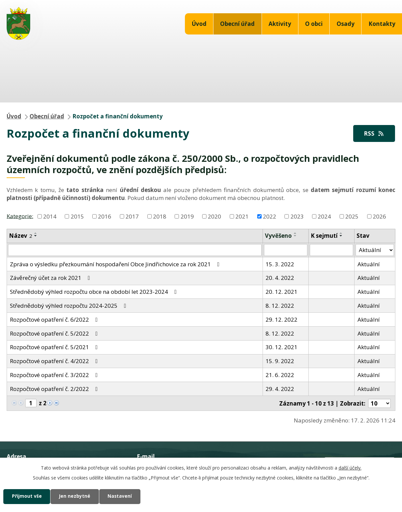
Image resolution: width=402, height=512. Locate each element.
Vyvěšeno (278, 236)
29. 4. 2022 (280, 389)
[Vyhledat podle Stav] (375, 250)
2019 (187, 217)
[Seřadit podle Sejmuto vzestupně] (341, 233)
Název (20, 236)
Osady (346, 24)
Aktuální (369, 264)
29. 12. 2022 (281, 320)
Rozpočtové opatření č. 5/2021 (55, 347)
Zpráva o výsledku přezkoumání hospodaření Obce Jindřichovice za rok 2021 (116, 264)
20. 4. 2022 (280, 278)
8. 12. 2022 (280, 306)
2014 (49, 217)
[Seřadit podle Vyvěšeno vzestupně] (295, 233)
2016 (104, 217)
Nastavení (124, 496)
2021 (242, 217)
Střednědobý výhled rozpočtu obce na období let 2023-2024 (94, 292)
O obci (314, 24)
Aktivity (280, 24)
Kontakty (381, 24)
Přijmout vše (27, 496)
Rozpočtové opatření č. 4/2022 (55, 361)
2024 (324, 217)
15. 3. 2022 (280, 264)
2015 (77, 217)
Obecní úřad (237, 24)
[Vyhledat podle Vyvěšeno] (285, 250)
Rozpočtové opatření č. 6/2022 (55, 320)
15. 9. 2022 (280, 361)
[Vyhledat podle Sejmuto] (331, 250)
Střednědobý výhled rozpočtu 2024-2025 (69, 306)
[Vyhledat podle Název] (135, 250)
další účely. (350, 467)
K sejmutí (324, 236)
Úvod (199, 24)
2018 (159, 217)
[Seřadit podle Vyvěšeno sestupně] (295, 236)
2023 (297, 217)
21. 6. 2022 (280, 375)
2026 (379, 217)
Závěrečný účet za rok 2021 (51, 278)
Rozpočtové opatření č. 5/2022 (55, 333)
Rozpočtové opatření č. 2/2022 (55, 389)
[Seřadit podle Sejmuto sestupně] (341, 236)
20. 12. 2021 (281, 292)
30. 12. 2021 (281, 347)
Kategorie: (20, 216)
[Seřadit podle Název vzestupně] (36, 233)
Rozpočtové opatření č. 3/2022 (55, 375)
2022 (269, 217)
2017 (132, 217)
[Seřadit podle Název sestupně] (36, 236)
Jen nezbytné (77, 496)
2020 (214, 217)
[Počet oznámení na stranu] (379, 403)
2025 (352, 217)
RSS (373, 133)
